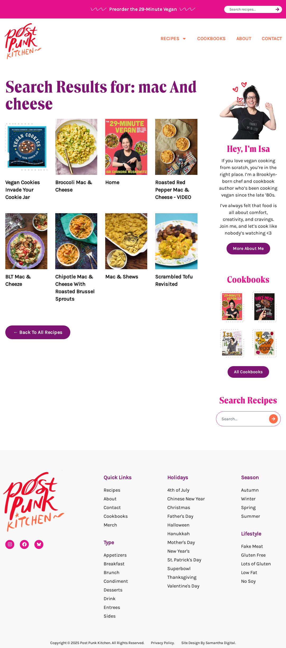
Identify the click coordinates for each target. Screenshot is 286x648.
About (243, 38)
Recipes (173, 39)
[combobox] (251, 9)
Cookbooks (211, 38)
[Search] (277, 9)
